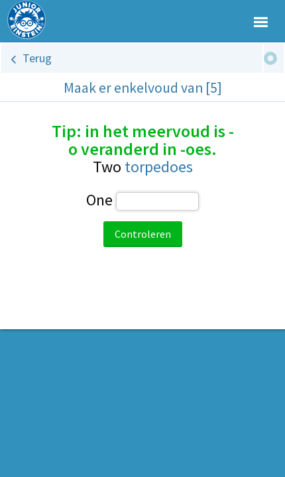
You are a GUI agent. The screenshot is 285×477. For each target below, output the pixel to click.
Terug (37, 58)
